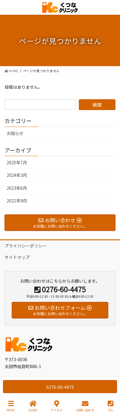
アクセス (57, 406)
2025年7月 (17, 162)
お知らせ (15, 133)
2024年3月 (17, 175)
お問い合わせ (85, 406)
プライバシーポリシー (26, 246)
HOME (33, 406)
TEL (110, 406)
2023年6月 (17, 188)
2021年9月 (17, 201)
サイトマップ (17, 257)
